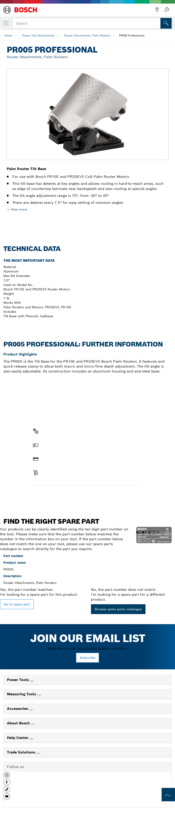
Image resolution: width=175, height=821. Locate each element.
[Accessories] (31, 709)
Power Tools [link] (18, 679)
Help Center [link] (18, 737)
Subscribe (87, 658)
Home (8, 35)
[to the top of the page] (168, 794)
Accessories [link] (18, 708)
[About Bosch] (32, 724)
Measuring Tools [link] (22, 694)
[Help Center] (31, 739)
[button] (7, 777)
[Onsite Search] (166, 23)
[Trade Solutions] (38, 753)
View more (19, 209)
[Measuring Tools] (39, 695)
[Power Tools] (32, 681)
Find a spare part (49, 495)
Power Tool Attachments (38, 35)
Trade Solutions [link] (21, 752)
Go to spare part (17, 604)
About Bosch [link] (19, 723)
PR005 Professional (131, 35)
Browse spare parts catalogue (118, 609)
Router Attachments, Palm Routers (87, 35)
